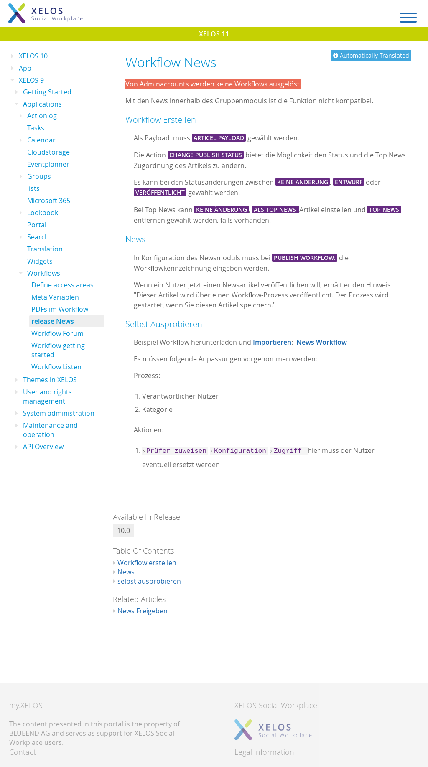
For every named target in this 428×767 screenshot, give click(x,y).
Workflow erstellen (146, 562)
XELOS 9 (31, 80)
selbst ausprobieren (149, 581)
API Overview (43, 446)
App (25, 68)
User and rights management (47, 396)
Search (38, 236)
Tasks (35, 127)
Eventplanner (48, 164)
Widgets (40, 261)
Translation (45, 249)
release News (52, 321)
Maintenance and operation (50, 430)
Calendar (41, 140)
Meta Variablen (55, 297)
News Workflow (321, 342)
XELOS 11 (214, 33)
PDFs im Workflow (59, 309)
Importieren (272, 342)
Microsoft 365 (48, 200)
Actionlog (42, 115)
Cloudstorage (48, 152)
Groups (39, 176)
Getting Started (47, 92)
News (126, 572)
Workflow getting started (58, 350)
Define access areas (62, 285)
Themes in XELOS (50, 379)
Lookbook (42, 212)
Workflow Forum (57, 333)
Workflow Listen (56, 366)
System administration (58, 413)
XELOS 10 (33, 56)
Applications (42, 104)
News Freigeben (142, 610)
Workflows (43, 273)
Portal (36, 224)
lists (33, 188)
